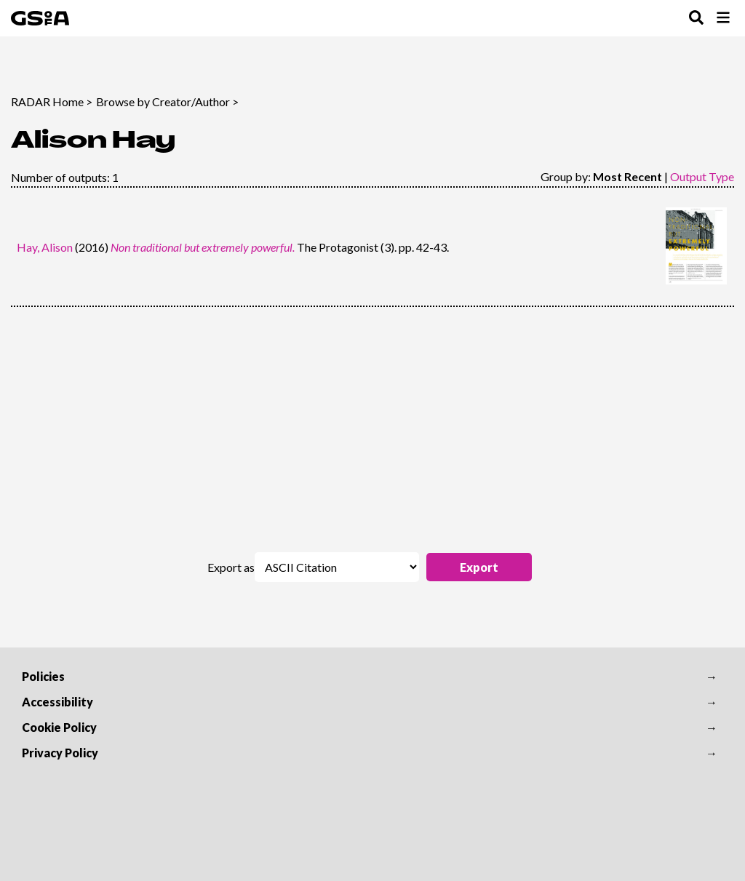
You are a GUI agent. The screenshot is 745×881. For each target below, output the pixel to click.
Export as (231, 567)
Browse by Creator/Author (163, 101)
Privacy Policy (60, 753)
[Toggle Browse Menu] (723, 19)
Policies (43, 676)
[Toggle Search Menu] (696, 19)
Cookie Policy (59, 727)
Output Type (702, 176)
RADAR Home (47, 101)
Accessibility (57, 702)
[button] (479, 567)
